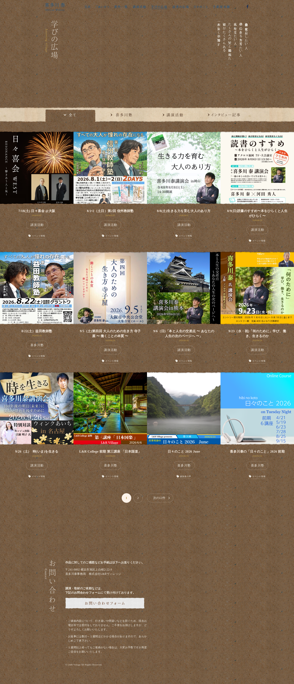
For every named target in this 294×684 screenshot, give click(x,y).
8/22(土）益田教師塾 (36, 331)
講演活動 (37, 225)
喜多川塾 (37, 345)
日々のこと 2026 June (184, 451)
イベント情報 (38, 236)
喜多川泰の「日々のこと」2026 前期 (257, 451)
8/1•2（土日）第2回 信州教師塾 (110, 211)
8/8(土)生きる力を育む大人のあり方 (184, 211)
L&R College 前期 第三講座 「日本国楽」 (110, 451)
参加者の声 (185, 476)
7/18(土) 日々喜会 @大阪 (36, 211)
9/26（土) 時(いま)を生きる (36, 451)
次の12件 (159, 498)
